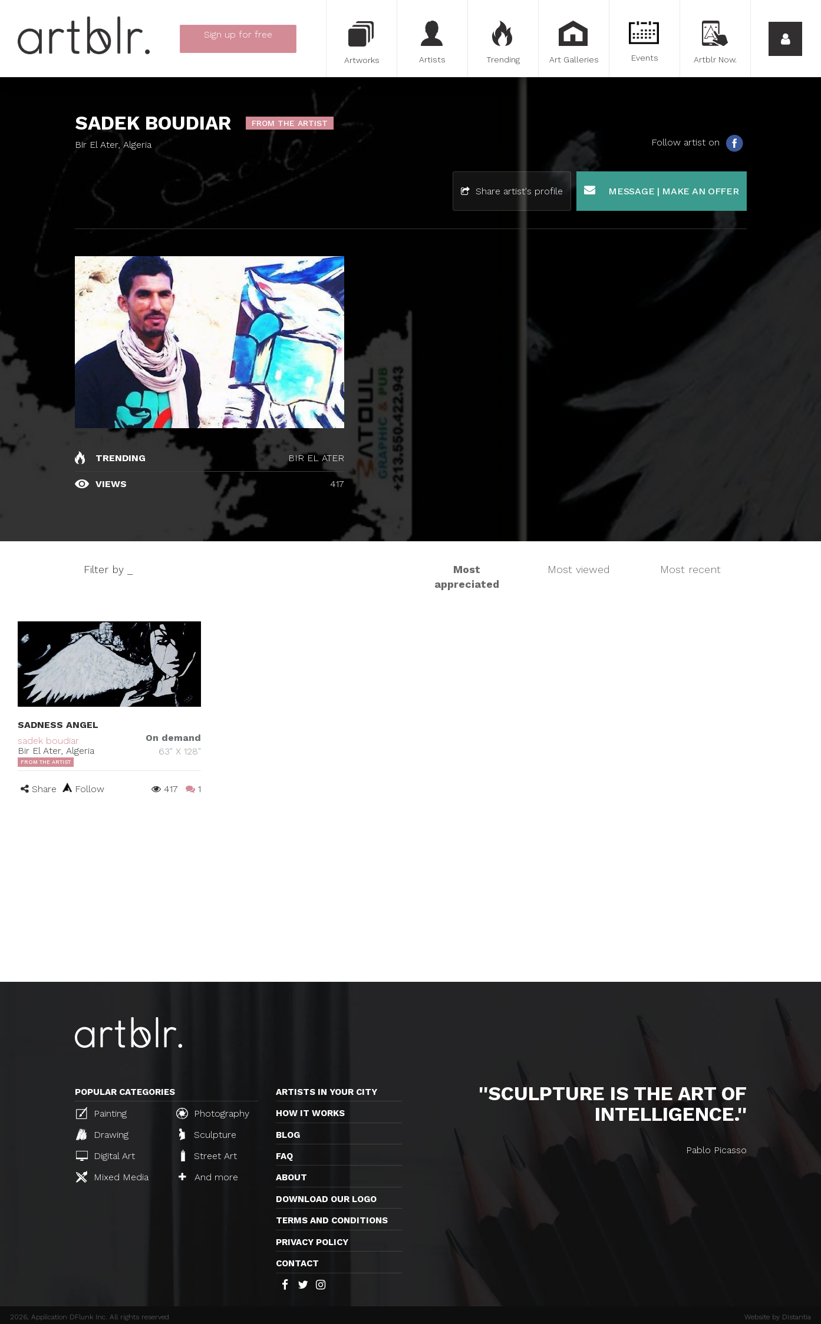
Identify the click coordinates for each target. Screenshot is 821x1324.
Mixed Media (112, 1177)
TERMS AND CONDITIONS (332, 1220)
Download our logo (326, 1199)
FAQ (284, 1156)
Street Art (208, 1155)
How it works (310, 1113)
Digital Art (105, 1155)
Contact (297, 1263)
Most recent (690, 569)
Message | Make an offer (661, 190)
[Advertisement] (410, 893)
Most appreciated (466, 577)
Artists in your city (326, 1092)
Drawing (102, 1134)
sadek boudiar (48, 740)
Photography (212, 1113)
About (291, 1177)
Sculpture (207, 1134)
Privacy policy (312, 1242)
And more (208, 1177)
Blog (288, 1135)
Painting (101, 1113)
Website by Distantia (777, 1317)
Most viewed (579, 569)
